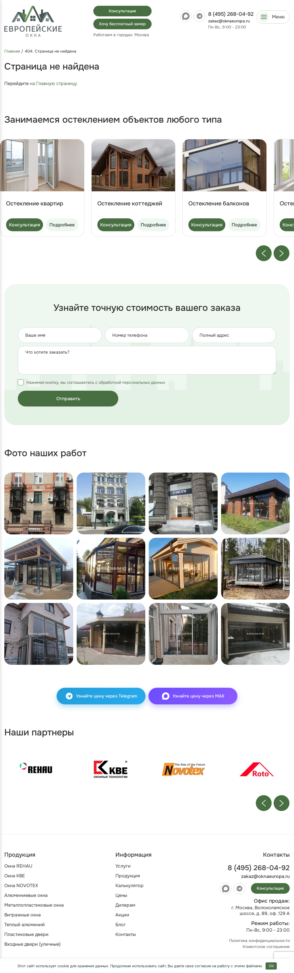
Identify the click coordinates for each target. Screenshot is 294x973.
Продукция (127, 876)
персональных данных (143, 382)
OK (271, 966)
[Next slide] (282, 253)
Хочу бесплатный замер (122, 23)
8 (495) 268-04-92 (231, 14)
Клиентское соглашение (266, 946)
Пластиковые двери (26, 934)
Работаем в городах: (121, 34)
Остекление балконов (218, 203)
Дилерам (125, 905)
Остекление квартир (34, 203)
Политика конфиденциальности (259, 940)
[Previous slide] (264, 253)
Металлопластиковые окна (34, 905)
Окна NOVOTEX (21, 886)
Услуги (123, 866)
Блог (120, 925)
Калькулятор (129, 886)
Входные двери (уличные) (32, 944)
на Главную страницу (53, 83)
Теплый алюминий (24, 925)
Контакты (125, 934)
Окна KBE (14, 876)
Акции (122, 915)
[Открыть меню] (273, 17)
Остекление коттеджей (129, 203)
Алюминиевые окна (26, 895)
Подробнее (62, 225)
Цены (121, 895)
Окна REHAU (18, 866)
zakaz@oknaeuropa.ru (229, 21)
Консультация (122, 11)
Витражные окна (22, 915)
